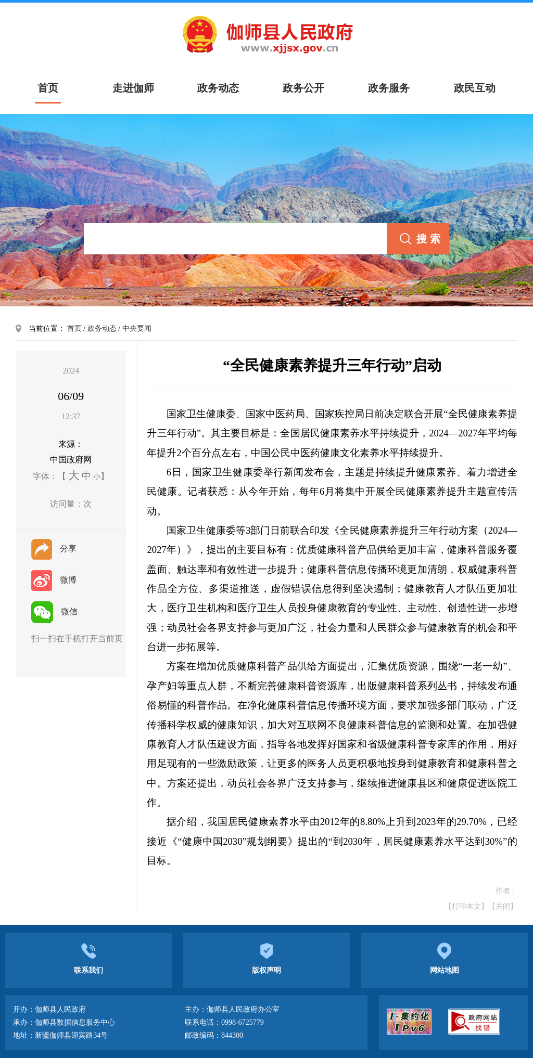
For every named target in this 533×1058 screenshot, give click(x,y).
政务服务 (389, 88)
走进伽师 (133, 88)
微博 (54, 579)
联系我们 (88, 957)
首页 (74, 328)
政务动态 (218, 88)
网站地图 (444, 957)
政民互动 (475, 88)
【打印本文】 (466, 906)
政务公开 (303, 88)
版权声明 (266, 957)
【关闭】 (502, 906)
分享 (54, 548)
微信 (54, 611)
